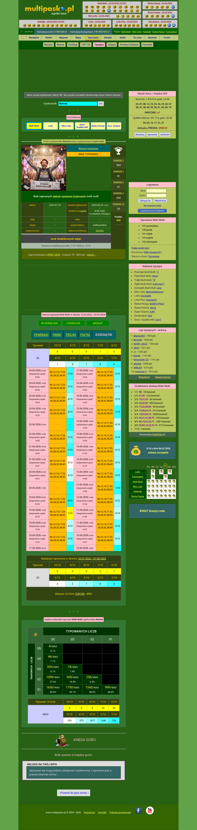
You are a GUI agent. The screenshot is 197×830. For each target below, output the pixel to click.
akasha (137, 363)
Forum (167, 37)
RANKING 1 (118, 160)
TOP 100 (85, 44)
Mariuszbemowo (154, 291)
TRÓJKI (70, 335)
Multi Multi (126, 32)
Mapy (78, 37)
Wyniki (48, 37)
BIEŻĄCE (97, 323)
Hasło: (153, 195)
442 (119, 220)
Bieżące (48, 44)
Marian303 (139, 335)
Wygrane (63, 37)
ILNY (152, 311)
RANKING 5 (118, 193)
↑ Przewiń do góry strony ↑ (73, 792)
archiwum (164, 134)
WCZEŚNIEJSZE (49, 323)
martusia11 (159, 284)
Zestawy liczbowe (129, 44)
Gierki (122, 37)
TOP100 (79, 593)
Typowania (93, 37)
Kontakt (102, 812)
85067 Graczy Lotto (152, 511)
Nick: (153, 190)
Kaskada (147, 32)
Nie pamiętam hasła (152, 205)
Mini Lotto (137, 32)
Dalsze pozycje (163, 377)
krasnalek (146, 295)
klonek (137, 355)
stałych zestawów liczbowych (69, 196)
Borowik (138, 339)
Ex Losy (137, 37)
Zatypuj (112, 44)
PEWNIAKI (41, 335)
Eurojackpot (171, 32)
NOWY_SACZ (140, 343)
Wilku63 (138, 367)
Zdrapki (108, 37)
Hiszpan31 (151, 299)
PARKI (57, 335)
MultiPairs (157, 434)
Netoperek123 (141, 359)
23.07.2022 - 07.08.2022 (92, 558)
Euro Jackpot (114, 126)
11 (157, 272)
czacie (83, 211)
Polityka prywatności (120, 812)
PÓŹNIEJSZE (73, 323)
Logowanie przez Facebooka (152, 211)
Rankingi (72, 44)
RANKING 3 (118, 182)
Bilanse (60, 44)
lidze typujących (152, 252)
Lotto (137, 472)
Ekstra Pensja (158, 32)
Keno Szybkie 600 (82, 125)
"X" (154, 280)
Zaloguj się (145, 200)
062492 (100, 230)
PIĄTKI (85, 335)
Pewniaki (147, 44)
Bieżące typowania (88, 148)
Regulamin (144, 377)
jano (159, 288)
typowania (152, 134)
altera (153, 307)
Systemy (152, 37)
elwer (155, 276)
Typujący (99, 44)
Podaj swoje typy (140, 248)
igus (150, 315)
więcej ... (92, 254)
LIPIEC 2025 (53, 254)
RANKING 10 (118, 204)
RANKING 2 (118, 171)
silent (136, 347)
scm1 (158, 319)
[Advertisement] (98, 69)
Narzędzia (34, 37)
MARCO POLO (157, 303)
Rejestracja (160, 200)
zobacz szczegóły (158, 452)
